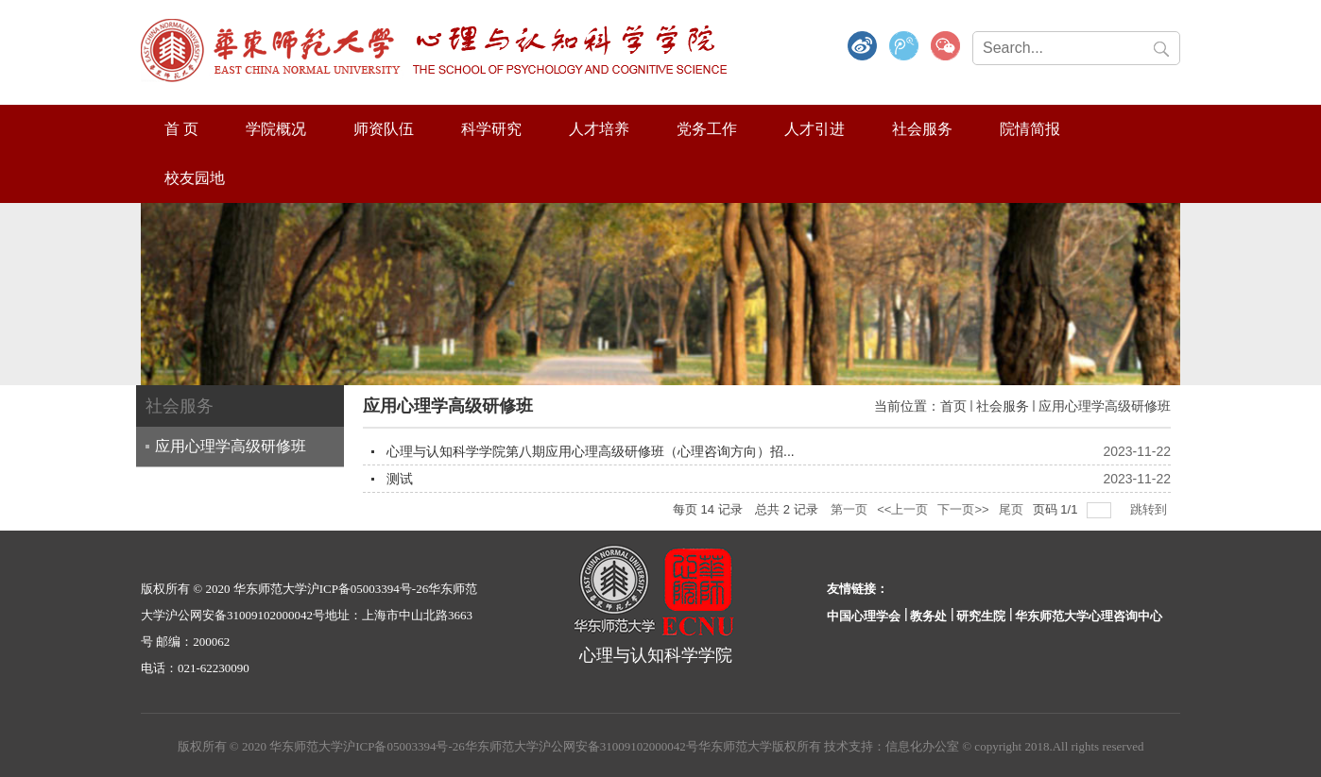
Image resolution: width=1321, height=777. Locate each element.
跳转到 (1150, 509)
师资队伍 (383, 129)
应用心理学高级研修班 (1104, 406)
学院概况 (276, 129)
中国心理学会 (864, 616)
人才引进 (814, 129)
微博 (863, 48)
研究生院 (980, 616)
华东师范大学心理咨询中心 (1088, 616)
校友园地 (194, 178)
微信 (946, 48)
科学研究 (491, 129)
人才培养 (599, 129)
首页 (953, 406)
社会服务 (922, 129)
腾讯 (904, 48)
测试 (399, 478)
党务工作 (707, 129)
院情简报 (1030, 129)
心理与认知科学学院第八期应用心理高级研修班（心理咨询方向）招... (590, 451)
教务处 (928, 616)
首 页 (181, 129)
